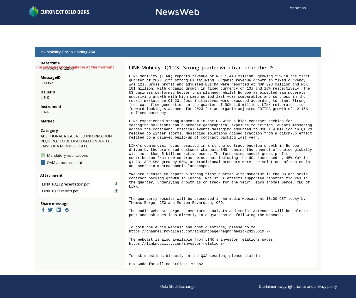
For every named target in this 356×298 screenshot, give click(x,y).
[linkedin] (59, 210)
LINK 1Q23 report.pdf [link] (60, 190)
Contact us (297, 7)
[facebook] (43, 210)
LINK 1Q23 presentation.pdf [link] (66, 184)
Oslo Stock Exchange (177, 286)
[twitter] (50, 210)
